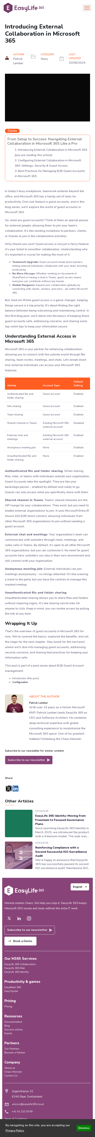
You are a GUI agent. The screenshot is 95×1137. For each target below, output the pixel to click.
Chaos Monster (13, 1072)
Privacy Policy (15, 1131)
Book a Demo (20, 941)
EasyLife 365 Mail (14, 968)
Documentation (13, 1022)
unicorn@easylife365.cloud (28, 1104)
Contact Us (10, 1075)
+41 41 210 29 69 (22, 1111)
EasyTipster (11, 991)
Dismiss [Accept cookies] (83, 1128)
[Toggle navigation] (87, 7)
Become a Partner (14, 1052)
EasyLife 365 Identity (16, 972)
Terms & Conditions (15, 1119)
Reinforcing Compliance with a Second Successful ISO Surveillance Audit (61, 852)
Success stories (13, 1029)
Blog (7, 1025)
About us (9, 1068)
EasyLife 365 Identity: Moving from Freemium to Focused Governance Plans (60, 820)
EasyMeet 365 (12, 987)
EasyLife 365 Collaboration (20, 964)
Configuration (20, 682)
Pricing (8, 1006)
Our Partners (11, 1048)
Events (8, 1033)
